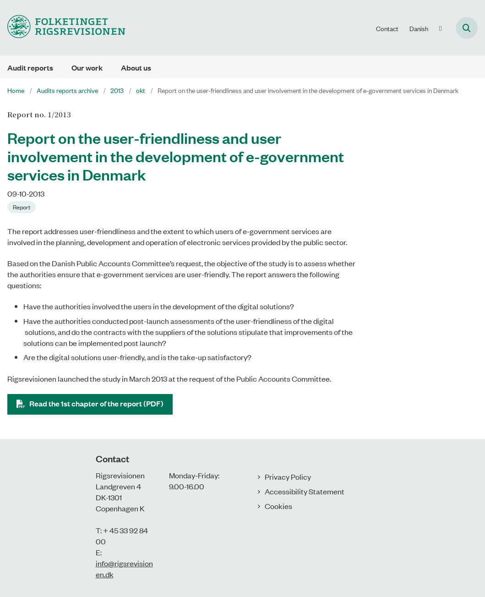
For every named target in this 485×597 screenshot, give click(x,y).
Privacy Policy (288, 476)
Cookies (278, 506)
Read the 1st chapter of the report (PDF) (96, 403)
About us (136, 67)
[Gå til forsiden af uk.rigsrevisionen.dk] (62, 28)
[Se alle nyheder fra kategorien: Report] (22, 206)
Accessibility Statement (304, 491)
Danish (418, 28)
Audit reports (30, 67)
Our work (87, 67)
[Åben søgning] (467, 28)
